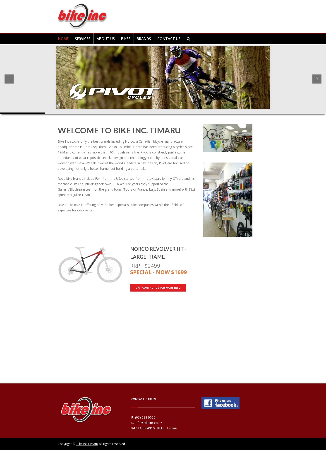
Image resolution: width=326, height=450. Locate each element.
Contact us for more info (158, 287)
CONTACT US (168, 39)
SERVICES (82, 39)
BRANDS (144, 39)
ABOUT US (106, 39)
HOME (63, 39)
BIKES (125, 39)
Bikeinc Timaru (87, 444)
